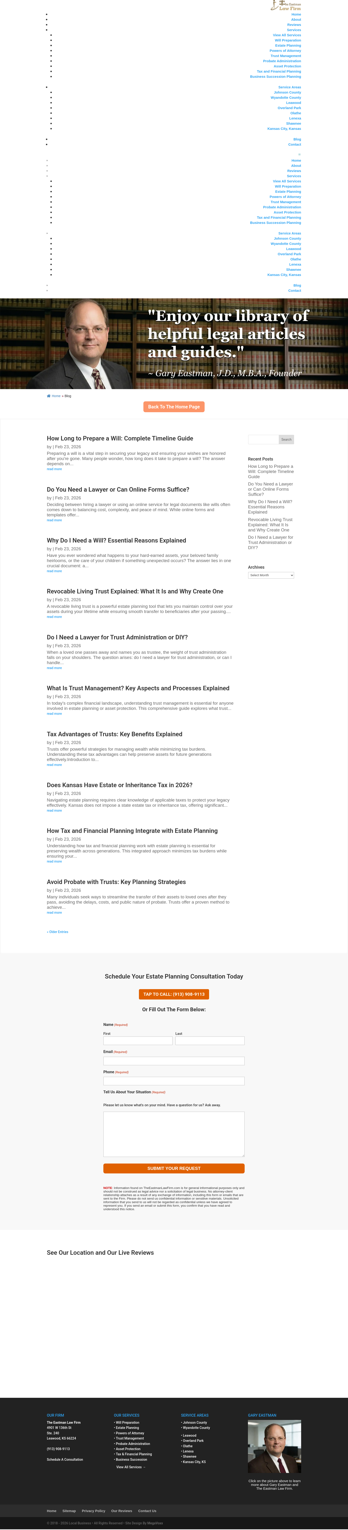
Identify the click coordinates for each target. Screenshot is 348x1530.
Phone (116, 1072)
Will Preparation (288, 40)
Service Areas (290, 87)
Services (294, 30)
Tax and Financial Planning (279, 71)
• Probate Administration (132, 1444)
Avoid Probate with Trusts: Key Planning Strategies (116, 881)
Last (178, 1034)
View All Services (287, 35)
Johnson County (287, 92)
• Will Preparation (126, 1423)
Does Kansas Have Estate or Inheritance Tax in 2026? (119, 785)
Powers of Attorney (285, 51)
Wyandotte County (286, 97)
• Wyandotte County (195, 1428)
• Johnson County (194, 1423)
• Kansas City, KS (193, 1462)
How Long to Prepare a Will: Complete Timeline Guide (120, 438)
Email (115, 1052)
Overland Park (289, 108)
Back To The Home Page (174, 407)
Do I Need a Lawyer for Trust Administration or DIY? (117, 637)
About (296, 19)
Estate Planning (288, 45)
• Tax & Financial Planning (133, 1455)
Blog (297, 139)
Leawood (293, 103)
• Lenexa (187, 1452)
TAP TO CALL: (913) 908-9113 (174, 994)
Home (296, 14)
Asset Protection (287, 66)
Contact (294, 144)
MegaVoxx (155, 1524)
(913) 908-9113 (58, 1449)
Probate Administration (282, 61)
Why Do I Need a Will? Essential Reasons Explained (116, 540)
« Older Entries (57, 932)
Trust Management (286, 56)
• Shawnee (188, 1457)
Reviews (294, 25)
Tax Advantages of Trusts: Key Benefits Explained (114, 734)
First (106, 1034)
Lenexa (295, 118)
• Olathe (187, 1446)
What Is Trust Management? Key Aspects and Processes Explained (138, 688)
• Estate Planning (126, 1428)
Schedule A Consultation (65, 1460)
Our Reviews (121, 1511)
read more (54, 469)
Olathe (295, 113)
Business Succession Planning (275, 76)
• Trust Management (129, 1439)
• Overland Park (192, 1441)
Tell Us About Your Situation (134, 1092)
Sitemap (69, 1511)
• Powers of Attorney (129, 1433)
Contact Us (147, 1511)
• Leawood (188, 1436)
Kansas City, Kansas (284, 129)
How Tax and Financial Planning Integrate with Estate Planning (132, 830)
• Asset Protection (127, 1449)
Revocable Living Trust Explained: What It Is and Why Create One (135, 591)
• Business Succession (130, 1460)
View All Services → (130, 1467)
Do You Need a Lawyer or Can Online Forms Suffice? (118, 489)
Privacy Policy (93, 1511)
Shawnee (293, 123)
